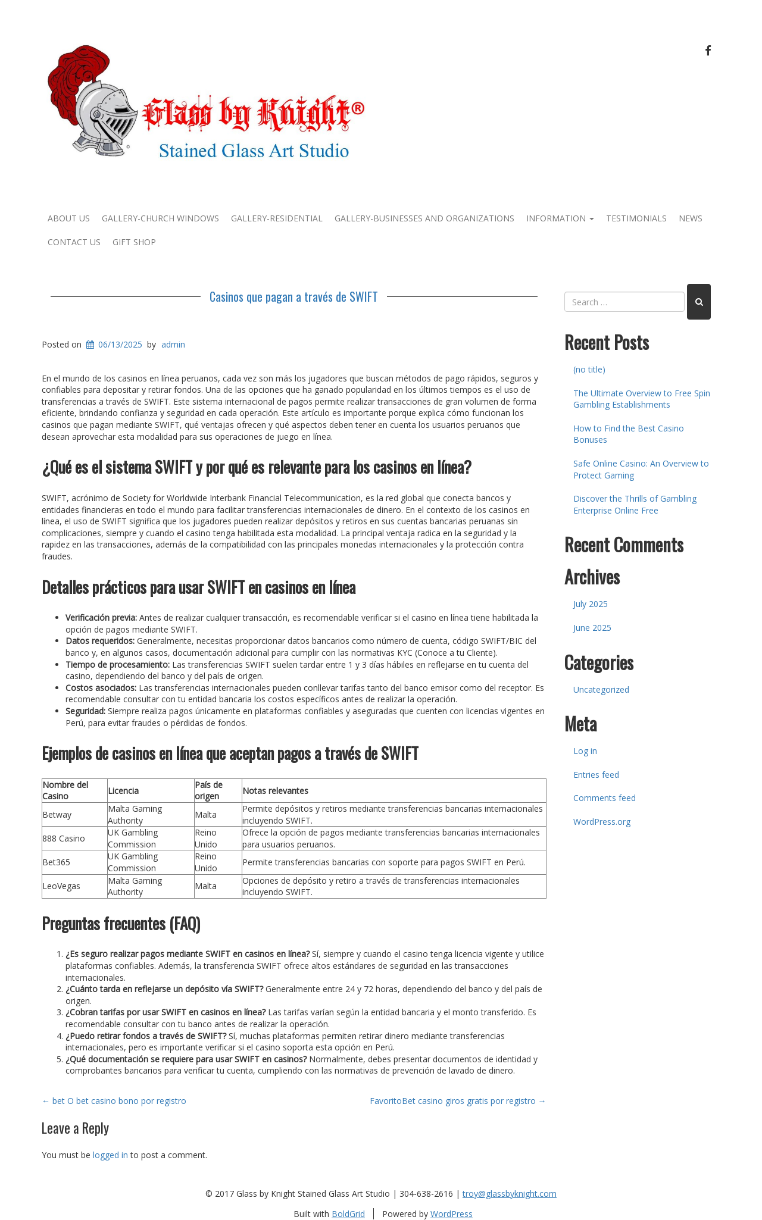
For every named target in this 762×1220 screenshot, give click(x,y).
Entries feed (596, 774)
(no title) (589, 369)
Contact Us (74, 242)
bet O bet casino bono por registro (114, 1100)
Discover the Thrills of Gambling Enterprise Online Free (635, 504)
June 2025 (592, 627)
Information (560, 218)
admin (173, 344)
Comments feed (604, 797)
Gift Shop (134, 242)
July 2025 (590, 603)
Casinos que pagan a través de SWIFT (294, 296)
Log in (585, 750)
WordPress (451, 1213)
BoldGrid (348, 1213)
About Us (69, 218)
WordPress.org (601, 821)
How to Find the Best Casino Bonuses (628, 434)
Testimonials (636, 218)
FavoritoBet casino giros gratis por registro (458, 1100)
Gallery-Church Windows (160, 218)
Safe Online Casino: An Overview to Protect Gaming (641, 469)
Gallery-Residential (277, 218)
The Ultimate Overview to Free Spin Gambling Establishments (641, 399)
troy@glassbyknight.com (510, 1193)
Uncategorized (601, 689)
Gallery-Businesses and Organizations (424, 218)
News (690, 218)
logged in (110, 1154)
